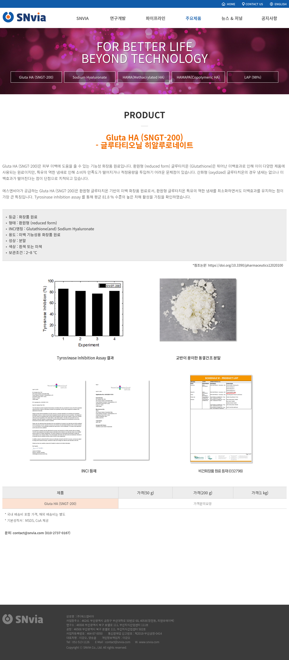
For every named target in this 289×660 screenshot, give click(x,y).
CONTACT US (254, 4)
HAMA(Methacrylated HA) (143, 77)
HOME (231, 4)
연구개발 (118, 18)
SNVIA (82, 18)
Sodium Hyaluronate (89, 77)
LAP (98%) (252, 77)
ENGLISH (281, 4)
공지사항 (269, 18)
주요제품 (193, 18)
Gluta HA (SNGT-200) (36, 77)
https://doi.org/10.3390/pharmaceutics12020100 (245, 265)
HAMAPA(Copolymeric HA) (198, 77)
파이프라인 (156, 18)
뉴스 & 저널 (232, 18)
